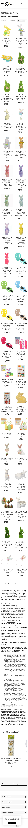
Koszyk (25, 4)
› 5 (15, 583)
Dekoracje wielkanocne (6, 13)
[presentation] (2, 749)
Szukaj (17, 4)
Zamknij (12, 823)
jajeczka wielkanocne (10, 622)
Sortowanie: (13, 20)
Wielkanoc (15, 12)
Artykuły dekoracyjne (6, 12)
